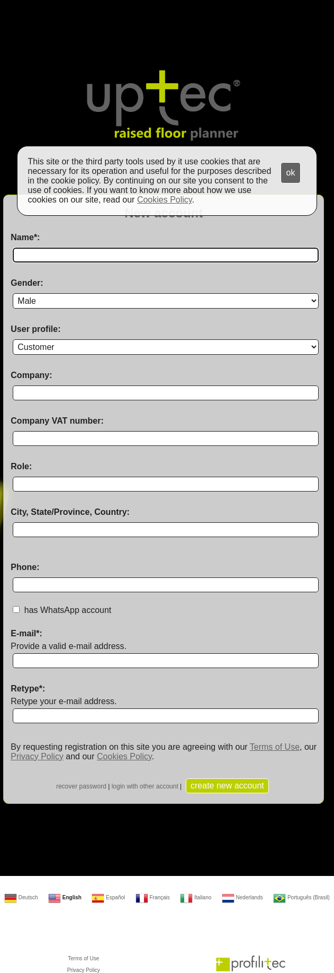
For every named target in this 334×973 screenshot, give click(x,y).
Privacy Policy (37, 756)
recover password (81, 786)
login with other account (145, 786)
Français (153, 897)
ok (290, 172)
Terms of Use (275, 746)
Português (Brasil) (301, 897)
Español (108, 897)
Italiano (195, 897)
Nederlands (242, 897)
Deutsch (21, 897)
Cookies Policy (124, 756)
